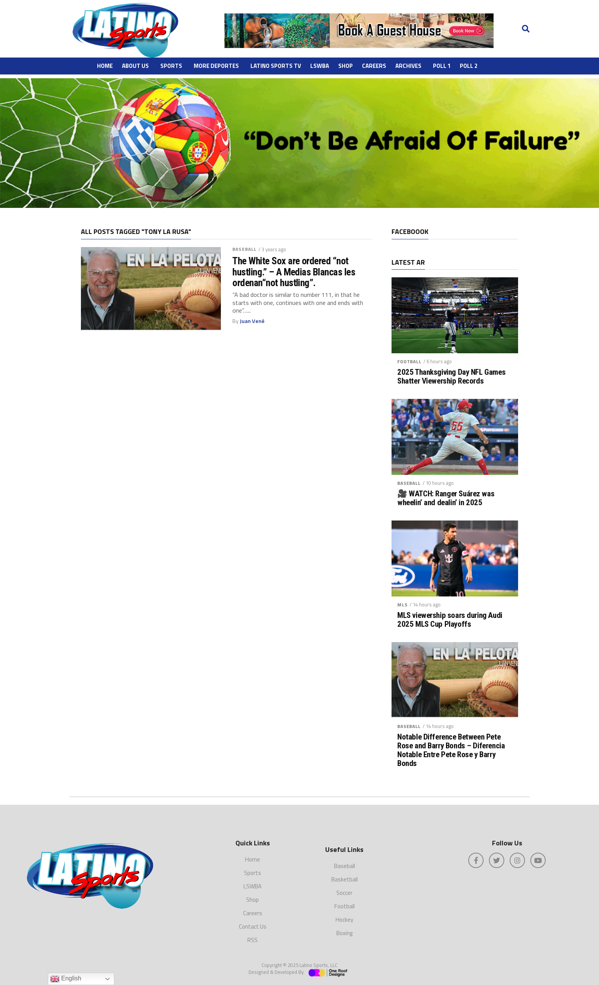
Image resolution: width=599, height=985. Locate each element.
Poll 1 (442, 65)
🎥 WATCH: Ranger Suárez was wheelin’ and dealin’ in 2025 (445, 498)
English (65, 978)
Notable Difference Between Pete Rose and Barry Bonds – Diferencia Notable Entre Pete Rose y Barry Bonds (451, 750)
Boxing (344, 933)
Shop (345, 65)
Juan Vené (252, 321)
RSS (252, 940)
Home (105, 65)
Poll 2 (468, 65)
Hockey (344, 919)
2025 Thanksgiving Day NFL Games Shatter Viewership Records (451, 376)
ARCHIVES (408, 65)
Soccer (344, 892)
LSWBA (319, 65)
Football (409, 361)
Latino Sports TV (275, 65)
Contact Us (253, 926)
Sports (171, 65)
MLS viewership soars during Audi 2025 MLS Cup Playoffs (449, 620)
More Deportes (216, 65)
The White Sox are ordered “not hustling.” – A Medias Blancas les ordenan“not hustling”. (293, 271)
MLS (402, 604)
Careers (374, 65)
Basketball (344, 879)
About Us (135, 65)
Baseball (244, 249)
